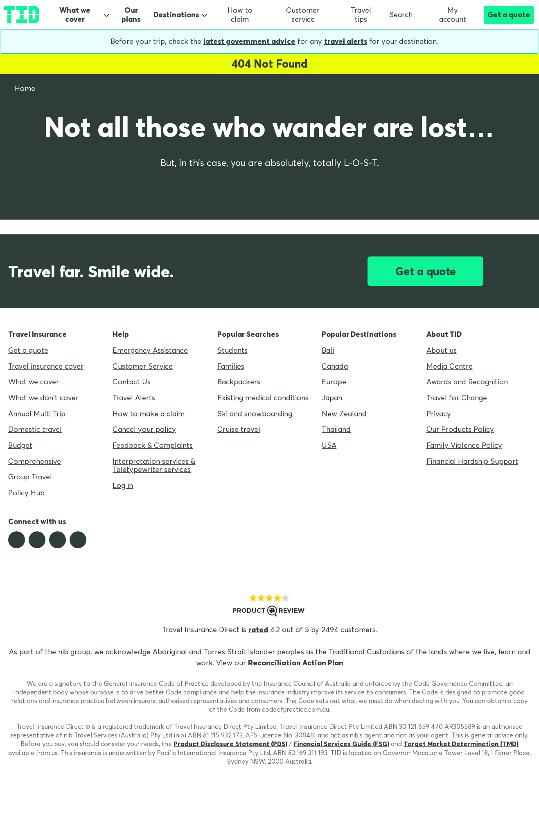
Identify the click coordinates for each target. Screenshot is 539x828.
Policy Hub (26, 492)
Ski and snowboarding (254, 413)
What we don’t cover (43, 397)
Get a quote (508, 14)
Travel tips (361, 14)
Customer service (303, 14)
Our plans (131, 15)
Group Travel (30, 476)
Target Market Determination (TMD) (461, 744)
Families (230, 366)
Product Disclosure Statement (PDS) (230, 744)
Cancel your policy (144, 429)
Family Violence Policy (464, 445)
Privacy (438, 413)
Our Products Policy (460, 429)
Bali (328, 350)
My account (445, 14)
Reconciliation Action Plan (295, 662)
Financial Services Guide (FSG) (341, 744)
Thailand (336, 429)
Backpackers (238, 381)
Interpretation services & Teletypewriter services (154, 465)
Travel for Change (456, 397)
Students (232, 350)
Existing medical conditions (263, 397)
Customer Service (143, 366)
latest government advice (249, 41)
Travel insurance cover (45, 366)
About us (441, 350)
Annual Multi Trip (36, 413)
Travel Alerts (134, 397)
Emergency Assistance (150, 350)
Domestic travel (35, 429)
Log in (123, 485)
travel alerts (345, 41)
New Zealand (344, 413)
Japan (332, 397)
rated (258, 629)
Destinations (176, 14)
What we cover (74, 14)
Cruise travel (238, 429)
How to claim (240, 14)
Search (401, 14)
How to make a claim (149, 413)
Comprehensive (34, 461)
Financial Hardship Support (472, 461)
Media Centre (449, 366)
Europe (334, 381)
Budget (20, 445)
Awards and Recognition (467, 381)
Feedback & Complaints (153, 445)
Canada (335, 366)
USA (329, 445)
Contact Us (132, 381)
